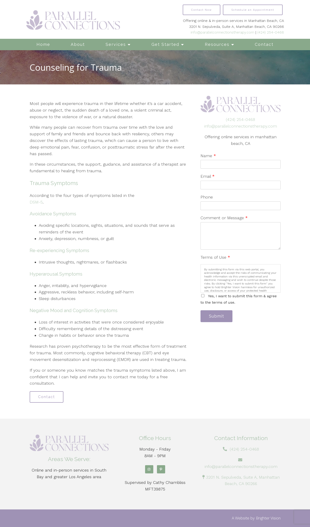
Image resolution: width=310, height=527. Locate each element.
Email (208, 176)
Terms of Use (215, 257)
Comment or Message (224, 217)
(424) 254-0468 (270, 32)
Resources (217, 44)
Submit (216, 316)
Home (43, 44)
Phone (207, 197)
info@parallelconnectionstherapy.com (222, 32)
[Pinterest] (161, 469)
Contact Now (201, 9)
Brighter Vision (268, 518)
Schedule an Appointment (252, 9)
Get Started (165, 44)
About (78, 44)
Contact (264, 44)
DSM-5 (36, 202)
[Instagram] (149, 469)
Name (208, 155)
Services (116, 44)
